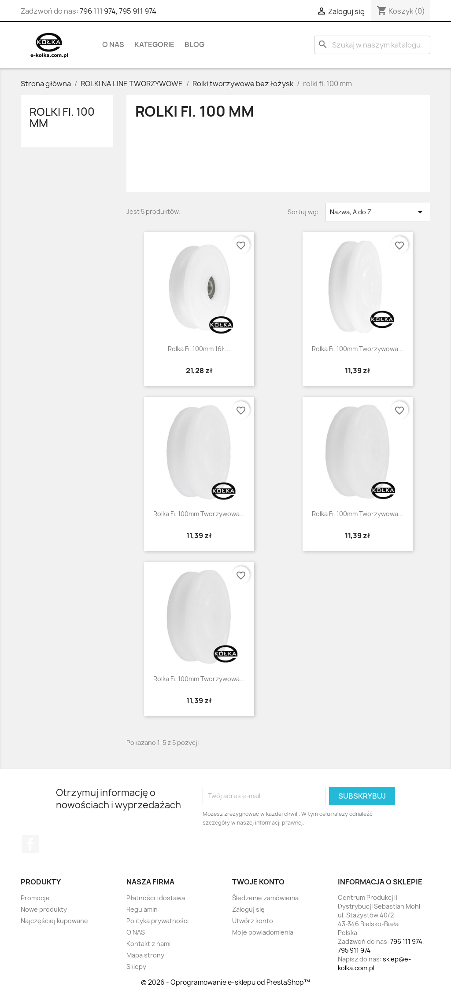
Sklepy (136, 966)
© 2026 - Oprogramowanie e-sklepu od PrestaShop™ (225, 982)
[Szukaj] (372, 45)
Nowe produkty (44, 909)
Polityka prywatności (157, 921)
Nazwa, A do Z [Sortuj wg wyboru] (377, 212)
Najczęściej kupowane (54, 921)
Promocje (35, 898)
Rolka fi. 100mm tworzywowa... (357, 349)
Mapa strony (145, 955)
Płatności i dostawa (155, 898)
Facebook (30, 844)
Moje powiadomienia (262, 932)
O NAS (113, 44)
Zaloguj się (248, 909)
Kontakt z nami (148, 943)
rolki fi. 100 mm (62, 117)
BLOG (194, 44)
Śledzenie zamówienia (265, 898)
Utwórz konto (252, 921)
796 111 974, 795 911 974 (118, 11)
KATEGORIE (154, 44)
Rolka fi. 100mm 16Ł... (199, 349)
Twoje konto (258, 882)
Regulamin (142, 909)
